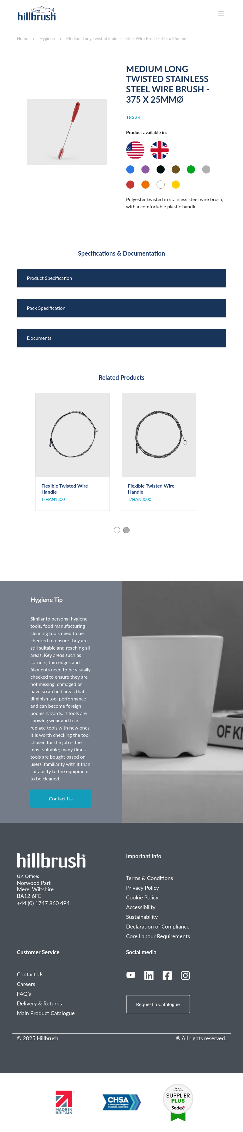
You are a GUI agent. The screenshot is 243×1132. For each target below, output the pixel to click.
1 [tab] (117, 530)
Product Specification (49, 278)
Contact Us (61, 798)
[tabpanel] (78, 452)
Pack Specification (46, 308)
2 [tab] (126, 530)
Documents (39, 338)
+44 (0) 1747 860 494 (43, 903)
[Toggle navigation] (224, 13)
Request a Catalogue (158, 1004)
